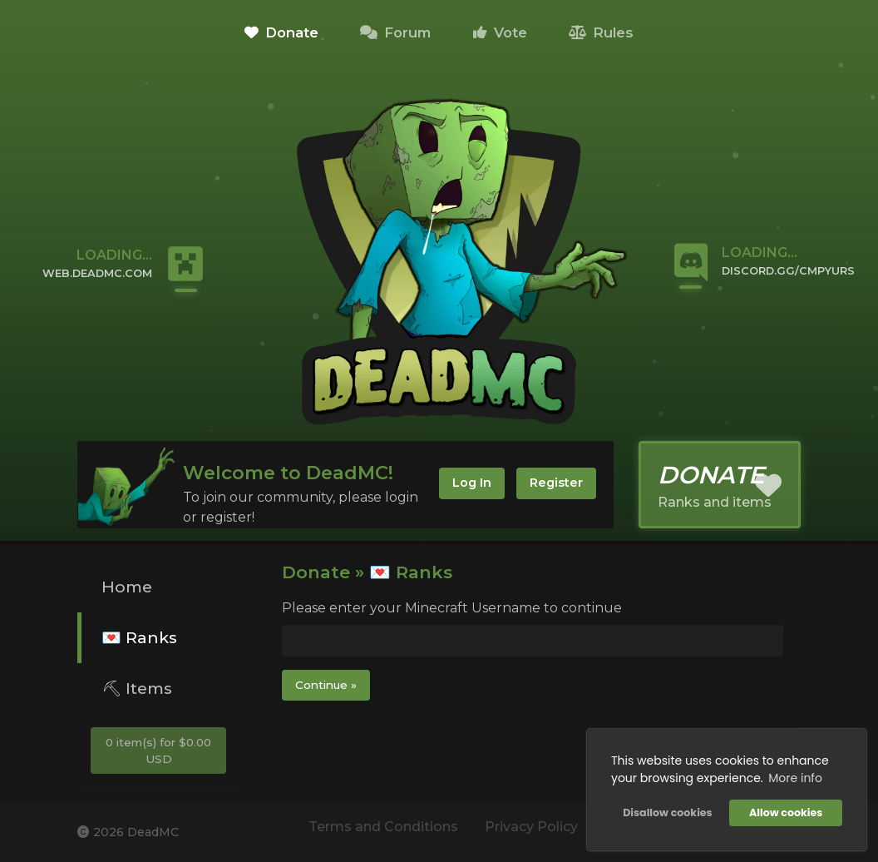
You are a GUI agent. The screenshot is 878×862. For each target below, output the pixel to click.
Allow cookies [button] (785, 812)
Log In (471, 482)
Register (556, 482)
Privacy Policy (531, 827)
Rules (601, 32)
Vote (500, 32)
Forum (395, 32)
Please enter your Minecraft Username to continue (452, 608)
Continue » (326, 684)
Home (126, 587)
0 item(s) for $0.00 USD (158, 750)
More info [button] (795, 778)
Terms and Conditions (383, 827)
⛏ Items (136, 688)
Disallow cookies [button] (667, 812)
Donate (281, 32)
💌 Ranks (139, 637)
